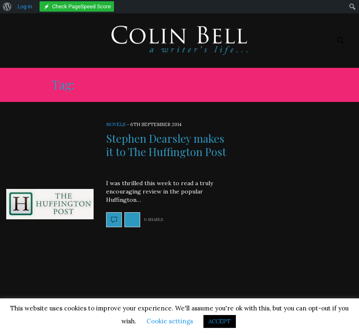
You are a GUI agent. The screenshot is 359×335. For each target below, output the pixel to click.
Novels (115, 124)
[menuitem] (7, 6)
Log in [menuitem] (24, 6)
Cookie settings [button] (169, 321)
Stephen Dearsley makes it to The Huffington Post (166, 145)
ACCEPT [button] (219, 321)
